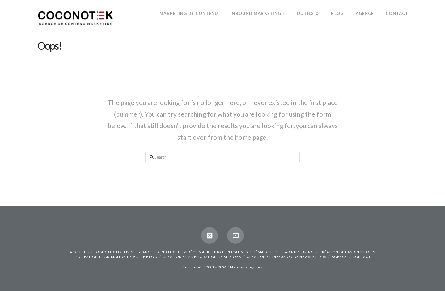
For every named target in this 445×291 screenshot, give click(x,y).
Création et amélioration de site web (202, 257)
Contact (361, 257)
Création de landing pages (347, 252)
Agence (339, 257)
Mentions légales (246, 267)
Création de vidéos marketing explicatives (203, 252)
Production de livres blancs (122, 252)
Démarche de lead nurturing (283, 252)
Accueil (78, 252)
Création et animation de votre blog (118, 257)
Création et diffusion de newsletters (286, 257)
